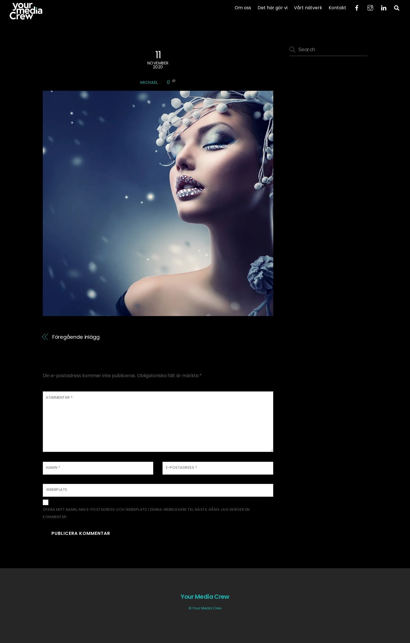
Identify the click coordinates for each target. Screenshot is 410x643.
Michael (149, 82)
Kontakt (337, 7)
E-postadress (181, 467)
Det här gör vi (273, 7)
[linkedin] (383, 7)
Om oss (243, 7)
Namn (53, 467)
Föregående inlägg (76, 336)
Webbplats (56, 489)
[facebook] (356, 7)
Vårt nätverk (308, 7)
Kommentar (59, 397)
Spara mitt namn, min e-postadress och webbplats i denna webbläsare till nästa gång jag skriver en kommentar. (146, 513)
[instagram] (370, 7)
